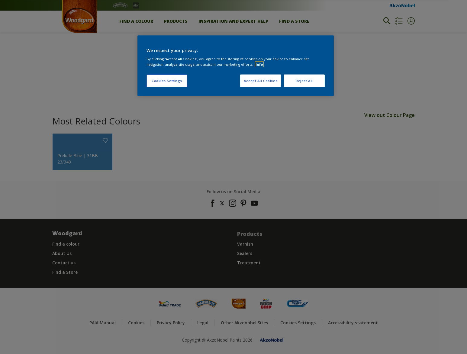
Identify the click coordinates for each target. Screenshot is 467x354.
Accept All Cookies (260, 80)
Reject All (304, 80)
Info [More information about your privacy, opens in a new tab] (259, 64)
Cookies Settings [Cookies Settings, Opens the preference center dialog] (167, 80)
